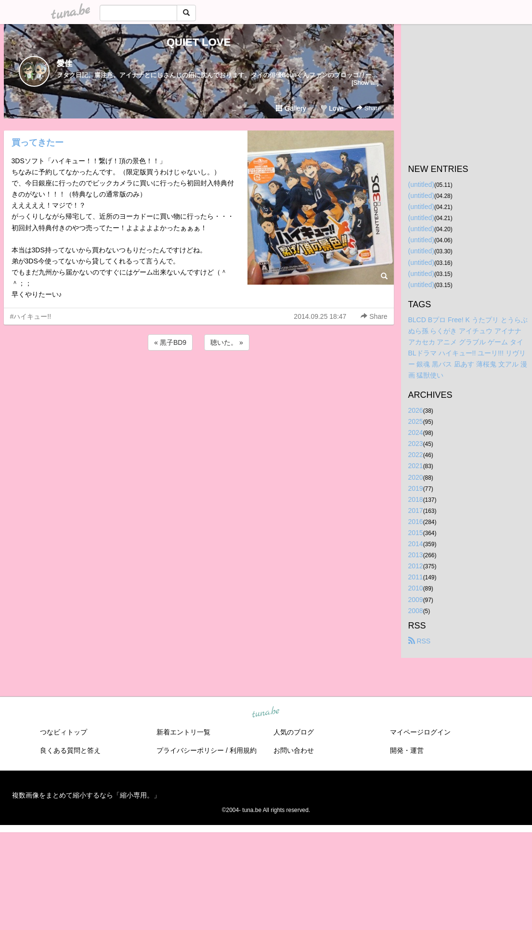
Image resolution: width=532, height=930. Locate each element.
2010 (415, 588)
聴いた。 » (226, 342)
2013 (415, 555)
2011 (415, 577)
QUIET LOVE (199, 42)
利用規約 (243, 750)
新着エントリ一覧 (183, 732)
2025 (415, 421)
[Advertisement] (199, 378)
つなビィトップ (63, 732)
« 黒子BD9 (170, 342)
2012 (415, 566)
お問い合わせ (293, 750)
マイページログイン (420, 732)
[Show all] (364, 82)
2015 (415, 533)
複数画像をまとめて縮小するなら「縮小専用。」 (86, 795)
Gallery (291, 108)
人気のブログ (293, 732)
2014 (415, 544)
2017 (415, 510)
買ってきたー (38, 142)
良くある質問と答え (70, 750)
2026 (415, 410)
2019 (415, 488)
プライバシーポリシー (190, 750)
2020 (415, 477)
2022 (415, 454)
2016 (415, 521)
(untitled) (421, 184)
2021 (415, 466)
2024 (415, 432)
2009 (415, 599)
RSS (419, 641)
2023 (415, 443)
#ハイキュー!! (31, 316)
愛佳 (64, 63)
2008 (415, 611)
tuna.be (266, 712)
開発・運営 (407, 750)
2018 (415, 499)
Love (331, 108)
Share (368, 108)
